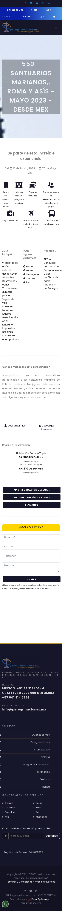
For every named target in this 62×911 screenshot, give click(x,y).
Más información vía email (32, 489)
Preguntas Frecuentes (36, 764)
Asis (7, 816)
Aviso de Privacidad (45, 881)
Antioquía (41, 816)
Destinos (44, 779)
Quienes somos (15, 10)
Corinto (9, 803)
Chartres (10, 807)
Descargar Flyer (16, 425)
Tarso (39, 807)
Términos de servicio (51, 585)
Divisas (27, 16)
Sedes (34, 10)
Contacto (8, 16)
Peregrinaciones (40, 742)
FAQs (48, 10)
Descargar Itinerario (46, 427)
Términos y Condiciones (19, 881)
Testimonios (42, 772)
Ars (37, 812)
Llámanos (31, 504)
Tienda (46, 786)
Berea (39, 803)
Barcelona (10, 812)
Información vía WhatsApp (32, 497)
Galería (45, 757)
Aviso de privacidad (43, 589)
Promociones (42, 749)
